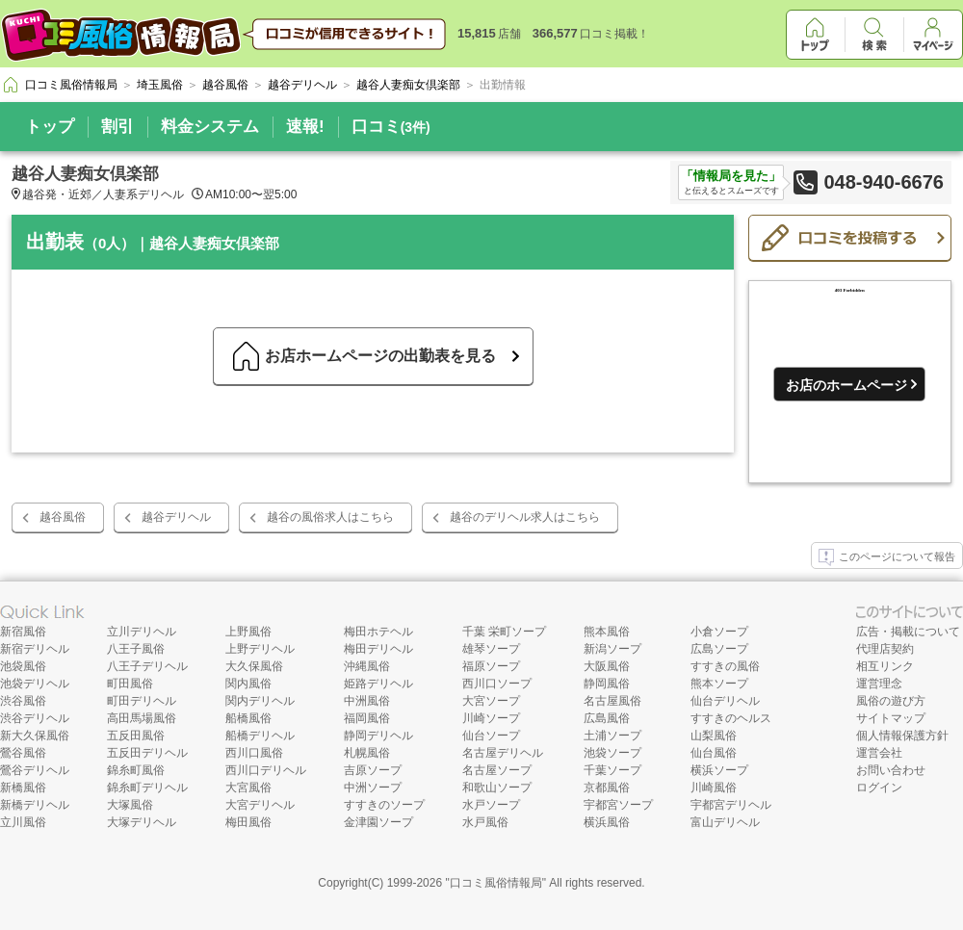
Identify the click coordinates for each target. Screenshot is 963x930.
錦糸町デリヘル (147, 787)
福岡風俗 (367, 718)
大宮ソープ (491, 701)
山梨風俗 (713, 735)
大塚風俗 (130, 805)
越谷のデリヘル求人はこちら (525, 517)
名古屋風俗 (612, 701)
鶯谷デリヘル (34, 770)
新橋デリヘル (34, 805)
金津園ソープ (378, 822)
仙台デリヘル (725, 701)
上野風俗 (248, 631)
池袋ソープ (612, 753)
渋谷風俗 (23, 701)
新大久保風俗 (34, 735)
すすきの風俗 (725, 666)
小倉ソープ (719, 631)
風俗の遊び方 (890, 701)
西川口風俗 (254, 753)
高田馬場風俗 (141, 718)
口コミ (390, 126)
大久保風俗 (254, 666)
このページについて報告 (887, 557)
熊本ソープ (719, 683)
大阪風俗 (607, 666)
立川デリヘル (141, 631)
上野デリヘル (260, 649)
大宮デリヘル (260, 805)
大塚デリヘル (141, 822)
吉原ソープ (373, 770)
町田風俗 (130, 683)
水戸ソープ (491, 805)
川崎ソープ (491, 718)
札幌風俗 (367, 753)
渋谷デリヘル (34, 718)
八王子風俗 (136, 649)
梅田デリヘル (378, 649)
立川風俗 (23, 822)
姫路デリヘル (378, 683)
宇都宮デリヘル (730, 805)
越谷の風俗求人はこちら (330, 517)
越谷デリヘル (176, 517)
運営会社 (879, 753)
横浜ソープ (719, 770)
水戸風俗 (485, 822)
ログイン (879, 787)
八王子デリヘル (147, 666)
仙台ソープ (491, 735)
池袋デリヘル (34, 683)
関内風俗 (248, 683)
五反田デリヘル (147, 753)
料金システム (210, 126)
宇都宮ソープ (618, 805)
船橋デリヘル (260, 735)
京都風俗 (607, 787)
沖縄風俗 (367, 666)
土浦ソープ (612, 735)
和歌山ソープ (497, 787)
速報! (305, 126)
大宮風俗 (248, 787)
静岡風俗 (607, 683)
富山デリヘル (725, 822)
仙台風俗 (713, 753)
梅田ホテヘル (378, 631)
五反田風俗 (136, 735)
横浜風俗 (607, 822)
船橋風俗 (248, 718)
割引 (117, 126)
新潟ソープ (612, 649)
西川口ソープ (497, 683)
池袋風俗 (23, 666)
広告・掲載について (908, 631)
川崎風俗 (713, 787)
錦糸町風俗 (136, 770)
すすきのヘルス (730, 718)
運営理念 (879, 683)
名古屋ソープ (497, 770)
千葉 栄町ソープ (504, 631)
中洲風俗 (367, 701)
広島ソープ (719, 649)
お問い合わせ (890, 770)
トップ (49, 126)
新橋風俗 (23, 787)
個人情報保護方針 (902, 735)
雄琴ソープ (491, 649)
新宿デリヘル (34, 649)
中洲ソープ (373, 787)
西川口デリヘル (265, 770)
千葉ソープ (612, 770)
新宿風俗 (23, 631)
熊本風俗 (607, 631)
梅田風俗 (248, 822)
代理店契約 (885, 649)
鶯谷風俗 (23, 753)
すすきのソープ (384, 805)
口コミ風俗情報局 (496, 883)
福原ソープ (491, 666)
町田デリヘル (141, 701)
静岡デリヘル (378, 735)
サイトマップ (890, 718)
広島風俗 (607, 718)
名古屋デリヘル (502, 753)
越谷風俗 (62, 517)
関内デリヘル (260, 701)
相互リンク (885, 666)
